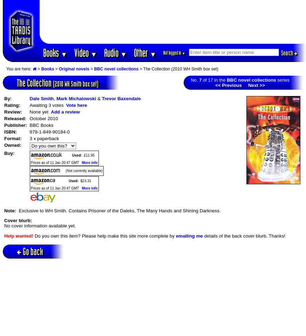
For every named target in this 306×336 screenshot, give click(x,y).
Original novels (74, 69)
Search (289, 53)
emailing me (189, 236)
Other (145, 53)
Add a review (65, 112)
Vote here (76, 105)
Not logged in (174, 53)
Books (55, 53)
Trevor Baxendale (121, 98)
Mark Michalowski (76, 98)
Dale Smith (42, 98)
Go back (30, 251)
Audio (115, 53)
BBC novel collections (116, 69)
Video (85, 53)
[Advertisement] (173, 22)
